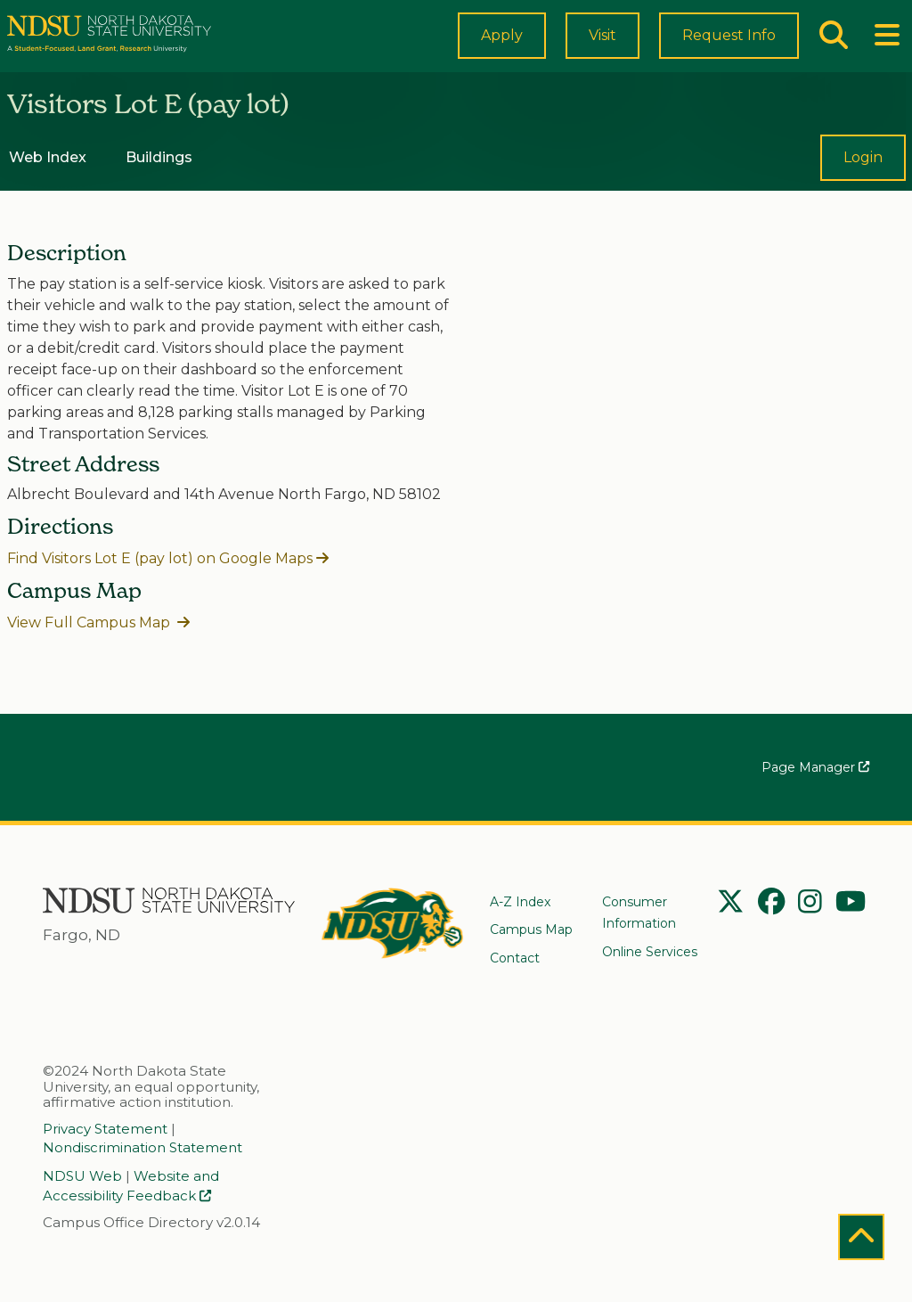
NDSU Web (82, 1177)
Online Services (649, 952)
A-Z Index (520, 902)
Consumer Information (639, 913)
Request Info (729, 49)
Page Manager (815, 769)
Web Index (47, 184)
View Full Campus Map (90, 651)
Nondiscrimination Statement (142, 1149)
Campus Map (531, 929)
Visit (602, 51)
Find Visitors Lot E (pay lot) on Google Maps (160, 588)
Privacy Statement (105, 1129)
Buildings (159, 184)
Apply (502, 49)
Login (863, 187)
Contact (515, 958)
